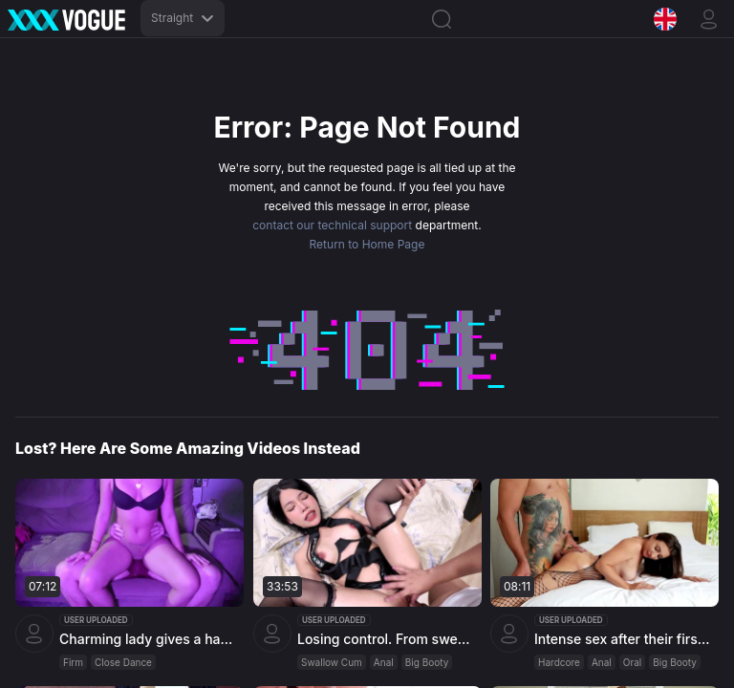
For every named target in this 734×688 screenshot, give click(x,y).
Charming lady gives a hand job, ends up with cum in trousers (149, 639)
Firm (73, 662)
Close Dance (123, 662)
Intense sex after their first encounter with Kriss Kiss (624, 639)
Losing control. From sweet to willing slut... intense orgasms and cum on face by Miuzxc (387, 639)
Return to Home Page (367, 244)
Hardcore (559, 662)
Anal (384, 662)
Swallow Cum (331, 662)
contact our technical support (332, 225)
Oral (632, 662)
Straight (182, 18)
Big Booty (426, 662)
